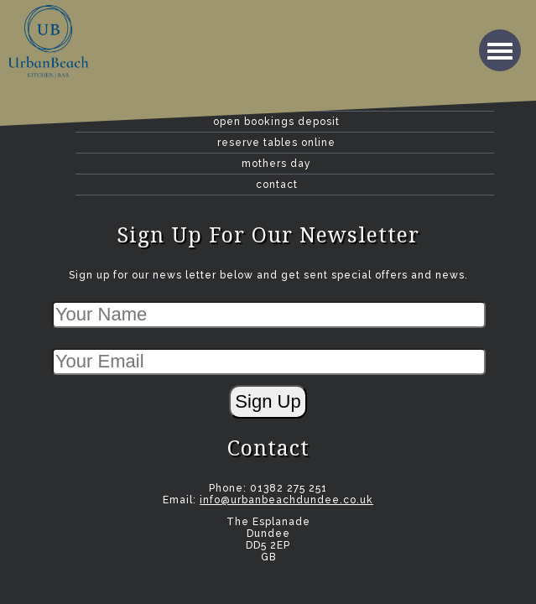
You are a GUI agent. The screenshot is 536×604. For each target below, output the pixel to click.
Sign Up (267, 401)
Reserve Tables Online (276, 142)
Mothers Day (276, 163)
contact (277, 184)
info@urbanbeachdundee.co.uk (286, 500)
